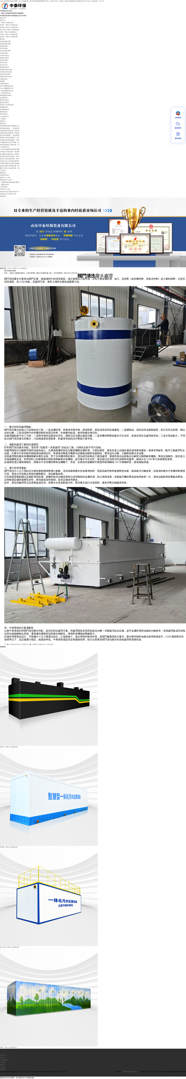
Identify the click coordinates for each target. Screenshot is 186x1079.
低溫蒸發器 (3, 98)
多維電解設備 (4, 109)
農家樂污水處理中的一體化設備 (43, 644)
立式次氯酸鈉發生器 (6, 88)
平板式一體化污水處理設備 (9, 34)
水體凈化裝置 (4, 55)
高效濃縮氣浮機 (5, 44)
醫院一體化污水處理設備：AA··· (10, 168)
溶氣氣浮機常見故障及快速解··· (10, 163)
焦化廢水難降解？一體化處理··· (10, 135)
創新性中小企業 (5, 177)
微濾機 (2, 81)
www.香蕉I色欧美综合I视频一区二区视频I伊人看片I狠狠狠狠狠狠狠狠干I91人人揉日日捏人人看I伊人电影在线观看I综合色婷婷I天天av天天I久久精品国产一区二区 (52, 1)
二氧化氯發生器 (5, 93)
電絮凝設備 (3, 112)
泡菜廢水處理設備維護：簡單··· (10, 140)
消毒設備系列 (4, 83)
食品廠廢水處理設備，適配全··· (10, 154)
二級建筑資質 (4, 184)
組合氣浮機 (3, 53)
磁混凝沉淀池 (4, 67)
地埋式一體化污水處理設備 (9, 25)
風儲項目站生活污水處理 (18, 644)
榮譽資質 (3, 173)
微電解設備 (3, 107)
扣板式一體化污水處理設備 (9, 37)
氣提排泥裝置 (4, 100)
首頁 (8, 268)
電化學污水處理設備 (6, 105)
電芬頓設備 (3, 114)
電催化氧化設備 (5, 74)
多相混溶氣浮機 (5, 51)
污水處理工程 (4, 116)
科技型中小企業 (5, 189)
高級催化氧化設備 (6, 69)
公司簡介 (3, 170)
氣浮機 (2, 39)
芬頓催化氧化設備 (6, 72)
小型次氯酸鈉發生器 (6, 91)
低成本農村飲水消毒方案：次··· (10, 145)
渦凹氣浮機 (3, 48)
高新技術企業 (4, 175)
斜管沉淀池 (3, 65)
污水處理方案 (4, 147)
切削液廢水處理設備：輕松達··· (10, 130)
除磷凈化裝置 (4, 58)
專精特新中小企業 (6, 180)
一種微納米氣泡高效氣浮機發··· (10, 182)
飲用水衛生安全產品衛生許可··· (10, 191)
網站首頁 (3, 18)
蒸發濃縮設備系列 (6, 95)
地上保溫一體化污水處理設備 (9, 30)
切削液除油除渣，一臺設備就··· (10, 128)
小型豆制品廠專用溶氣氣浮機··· (10, 149)
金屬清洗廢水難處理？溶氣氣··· (10, 133)
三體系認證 (3, 187)
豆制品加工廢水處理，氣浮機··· (10, 151)
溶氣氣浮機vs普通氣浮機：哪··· (10, 166)
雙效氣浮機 (3, 46)
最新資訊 (3, 123)
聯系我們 (3, 196)
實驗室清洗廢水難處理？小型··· (10, 137)
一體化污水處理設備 (6, 22)
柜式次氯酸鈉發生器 (6, 86)
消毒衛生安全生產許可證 (8, 194)
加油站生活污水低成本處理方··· (10, 161)
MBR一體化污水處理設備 (8, 32)
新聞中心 (3, 121)
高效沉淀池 (3, 62)
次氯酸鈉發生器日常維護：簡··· (10, 142)
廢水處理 (104, 275)
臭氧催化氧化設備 (6, 76)
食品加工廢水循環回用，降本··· (10, 159)
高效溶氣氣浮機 (5, 41)
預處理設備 (3, 79)
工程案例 (3, 119)
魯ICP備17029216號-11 (131, 1072)
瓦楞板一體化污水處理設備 (9, 27)
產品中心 (3, 20)
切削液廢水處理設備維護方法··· (10, 126)
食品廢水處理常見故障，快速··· (10, 156)
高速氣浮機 (3, 60)
